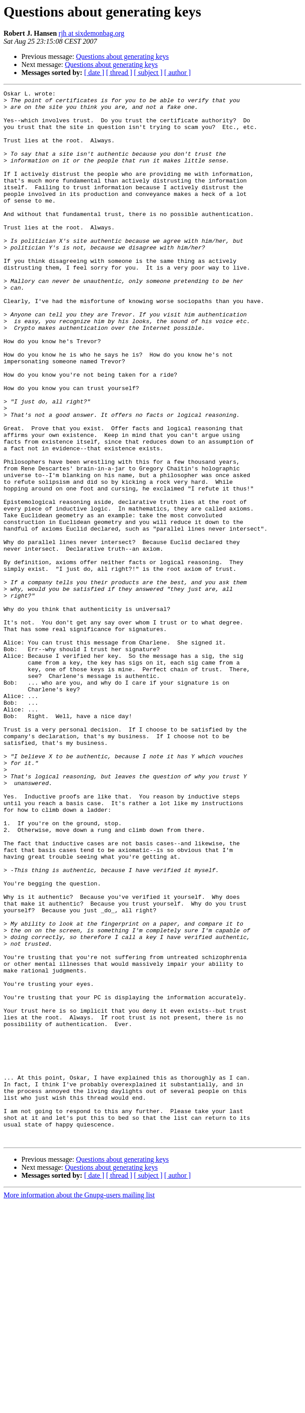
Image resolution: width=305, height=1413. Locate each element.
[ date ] (94, 72)
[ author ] (177, 72)
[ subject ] (148, 72)
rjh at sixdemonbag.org (92, 33)
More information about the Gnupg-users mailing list (79, 1405)
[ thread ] (119, 72)
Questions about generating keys (122, 56)
